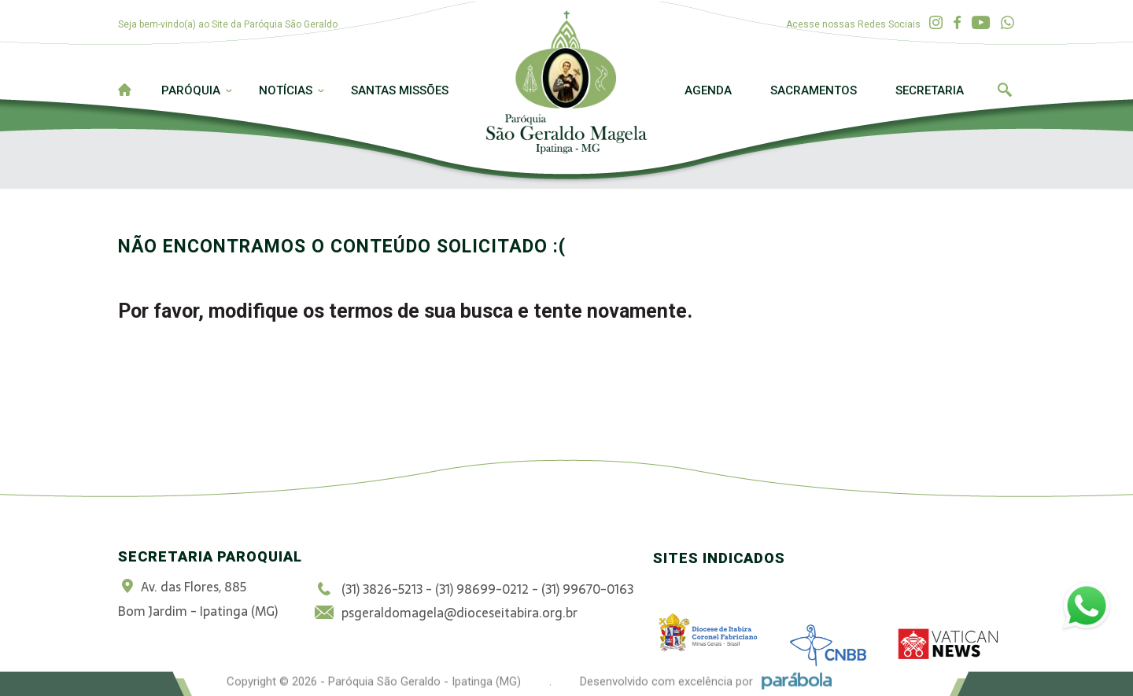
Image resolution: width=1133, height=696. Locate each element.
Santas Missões (399, 90)
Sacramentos (813, 90)
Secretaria (929, 90)
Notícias (285, 90)
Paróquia (190, 90)
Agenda (708, 90)
